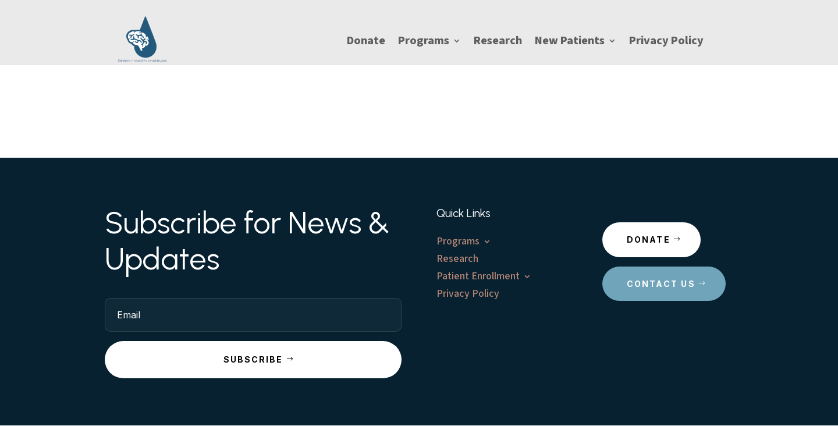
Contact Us (661, 284)
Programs (423, 43)
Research (498, 43)
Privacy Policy (666, 43)
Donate (366, 43)
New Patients (570, 43)
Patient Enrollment (478, 277)
